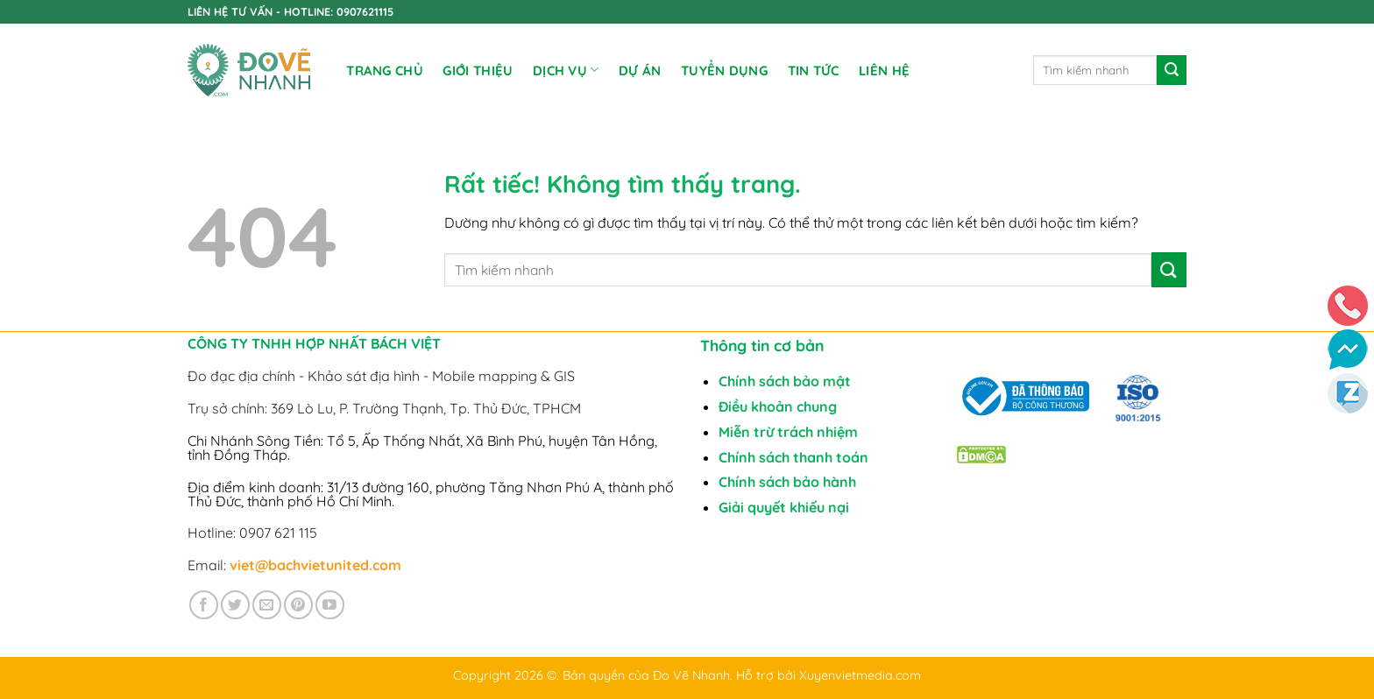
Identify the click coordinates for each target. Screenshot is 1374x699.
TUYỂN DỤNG (724, 70)
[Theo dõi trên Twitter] (235, 604)
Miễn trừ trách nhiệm (788, 432)
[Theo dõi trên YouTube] (329, 604)
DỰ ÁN (640, 70)
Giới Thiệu (478, 70)
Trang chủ (384, 70)
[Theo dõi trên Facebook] (203, 604)
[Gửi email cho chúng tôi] (266, 604)
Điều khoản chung (778, 406)
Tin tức (813, 70)
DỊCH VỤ (566, 69)
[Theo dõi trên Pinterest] (298, 604)
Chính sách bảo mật (785, 381)
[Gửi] (1171, 70)
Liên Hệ (884, 70)
